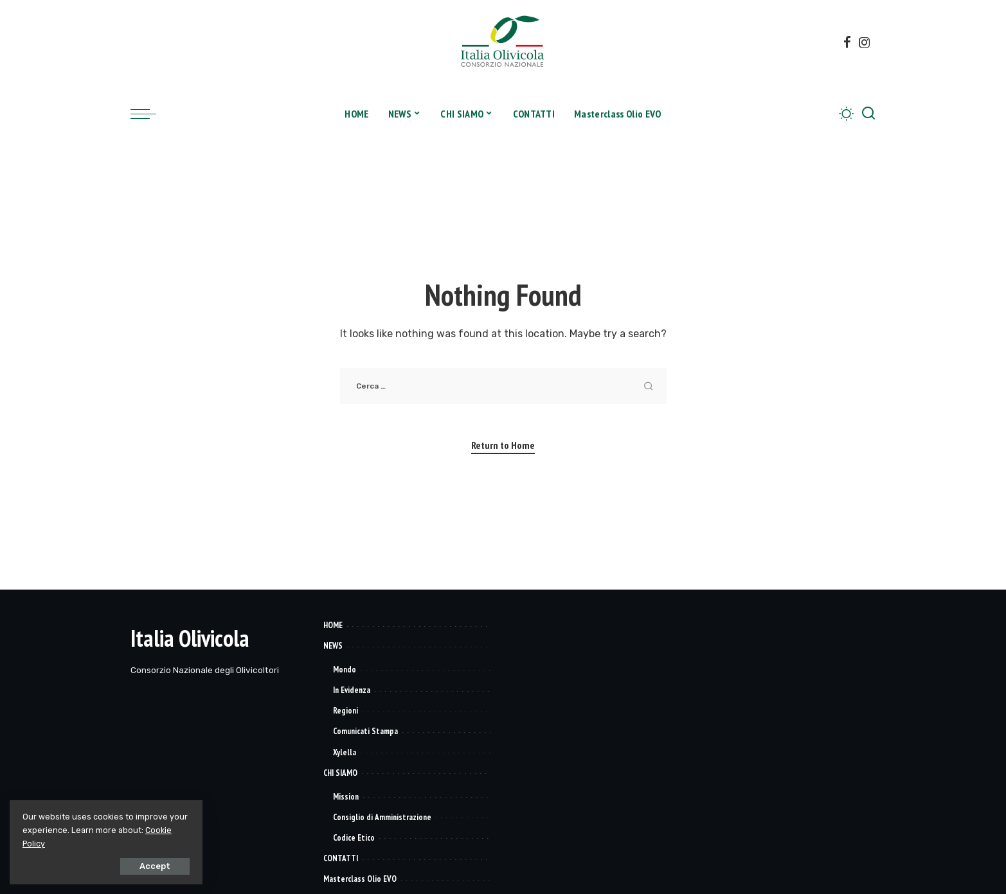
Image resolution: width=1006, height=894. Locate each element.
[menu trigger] (149, 114)
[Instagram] (864, 42)
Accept (154, 866)
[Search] (868, 114)
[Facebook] (847, 42)
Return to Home (503, 445)
